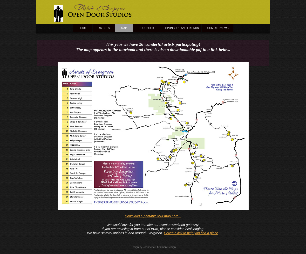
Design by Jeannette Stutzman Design (153, 247)
